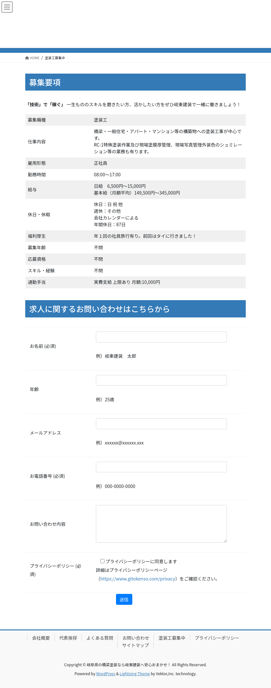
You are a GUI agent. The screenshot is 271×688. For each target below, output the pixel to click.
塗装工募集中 (172, 638)
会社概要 (41, 638)
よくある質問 (99, 638)
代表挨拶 (68, 638)
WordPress (105, 673)
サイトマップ (135, 645)
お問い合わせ (135, 638)
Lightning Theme (135, 673)
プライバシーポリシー (217, 638)
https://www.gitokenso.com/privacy (137, 578)
